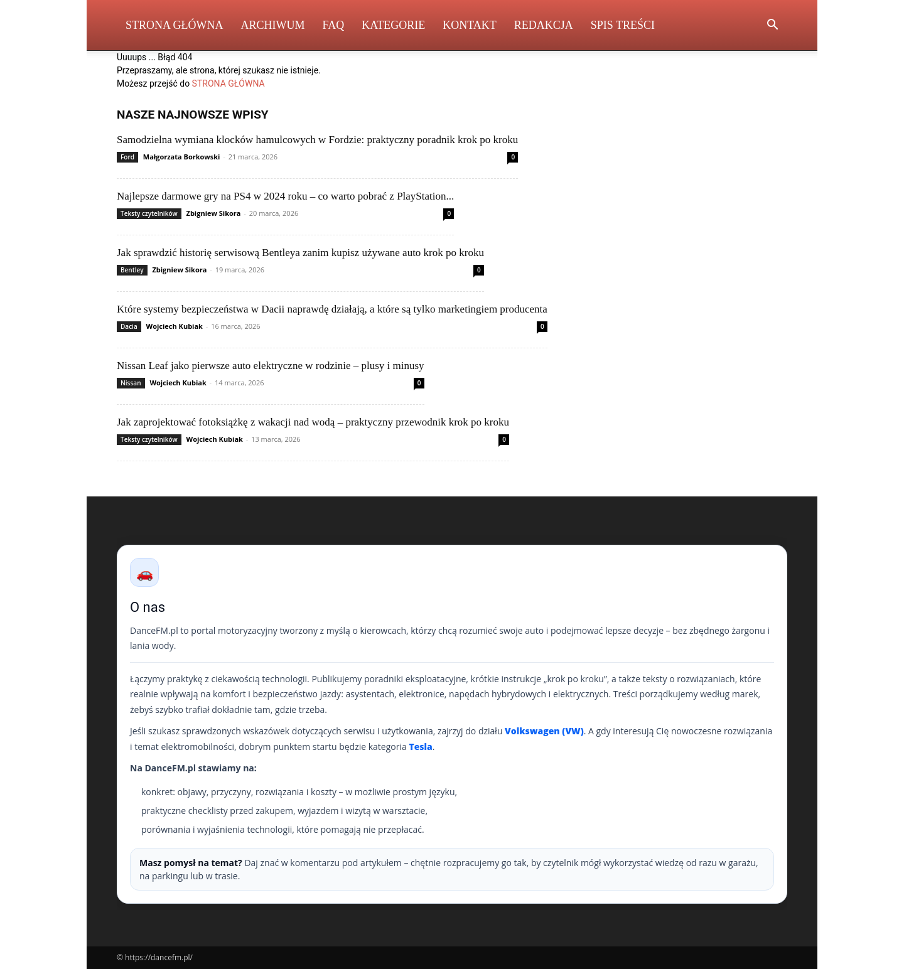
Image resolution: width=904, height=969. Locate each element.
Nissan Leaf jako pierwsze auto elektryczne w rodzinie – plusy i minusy (270, 366)
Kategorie (393, 25)
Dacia (129, 326)
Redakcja (543, 25)
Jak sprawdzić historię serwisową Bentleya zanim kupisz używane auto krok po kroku (300, 253)
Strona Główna (174, 25)
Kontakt (470, 25)
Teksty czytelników (149, 213)
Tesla (420, 746)
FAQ (334, 25)
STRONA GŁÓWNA (228, 83)
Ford (127, 157)
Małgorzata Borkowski (181, 156)
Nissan (131, 382)
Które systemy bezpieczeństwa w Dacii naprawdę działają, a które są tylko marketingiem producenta (332, 309)
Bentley (132, 269)
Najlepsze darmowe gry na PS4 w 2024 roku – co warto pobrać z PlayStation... (285, 196)
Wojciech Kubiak (174, 326)
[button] (772, 26)
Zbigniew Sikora (213, 213)
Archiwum (273, 25)
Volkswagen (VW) (544, 731)
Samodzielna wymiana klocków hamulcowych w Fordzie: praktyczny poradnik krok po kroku (317, 140)
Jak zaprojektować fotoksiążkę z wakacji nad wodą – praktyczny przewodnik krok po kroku (313, 422)
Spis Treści (623, 25)
